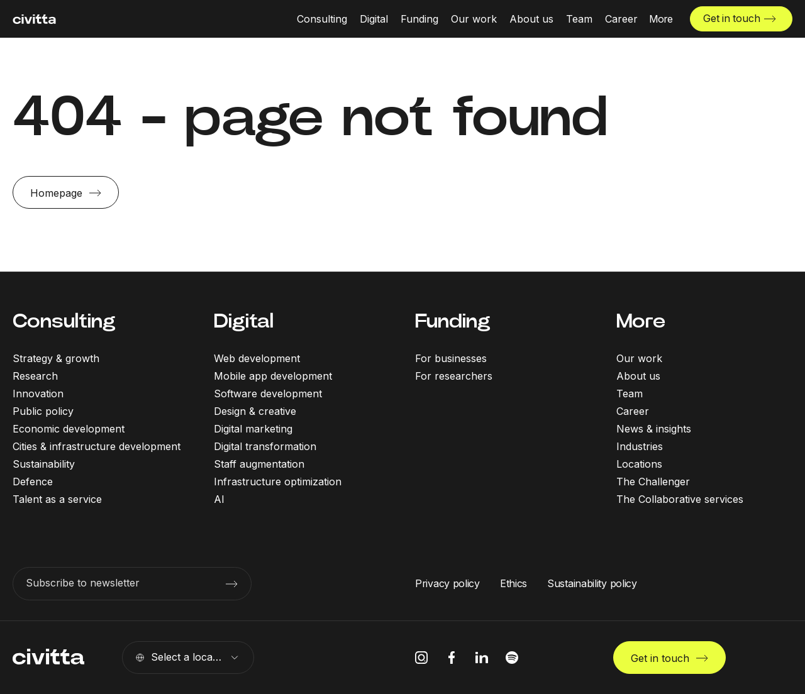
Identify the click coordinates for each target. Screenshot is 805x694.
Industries (639, 446)
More (640, 321)
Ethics (513, 583)
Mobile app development (273, 376)
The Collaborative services (679, 499)
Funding (453, 321)
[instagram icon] (421, 657)
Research (35, 376)
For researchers (453, 376)
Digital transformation (265, 446)
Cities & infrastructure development (96, 446)
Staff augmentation (259, 464)
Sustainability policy (592, 583)
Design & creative (255, 411)
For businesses (451, 358)
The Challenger (653, 481)
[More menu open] (659, 18)
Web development (257, 358)
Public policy (43, 411)
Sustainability (44, 464)
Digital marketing (253, 428)
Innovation (38, 393)
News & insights (653, 428)
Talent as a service (57, 499)
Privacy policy (447, 583)
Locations (639, 464)
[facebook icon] (451, 657)
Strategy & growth (56, 358)
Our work (639, 358)
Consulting (64, 321)
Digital (244, 321)
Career (632, 411)
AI (219, 499)
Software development (268, 393)
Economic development (69, 428)
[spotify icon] (512, 657)
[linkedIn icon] (481, 657)
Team (629, 393)
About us (638, 376)
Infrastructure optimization (277, 481)
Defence (33, 481)
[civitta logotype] (34, 19)
